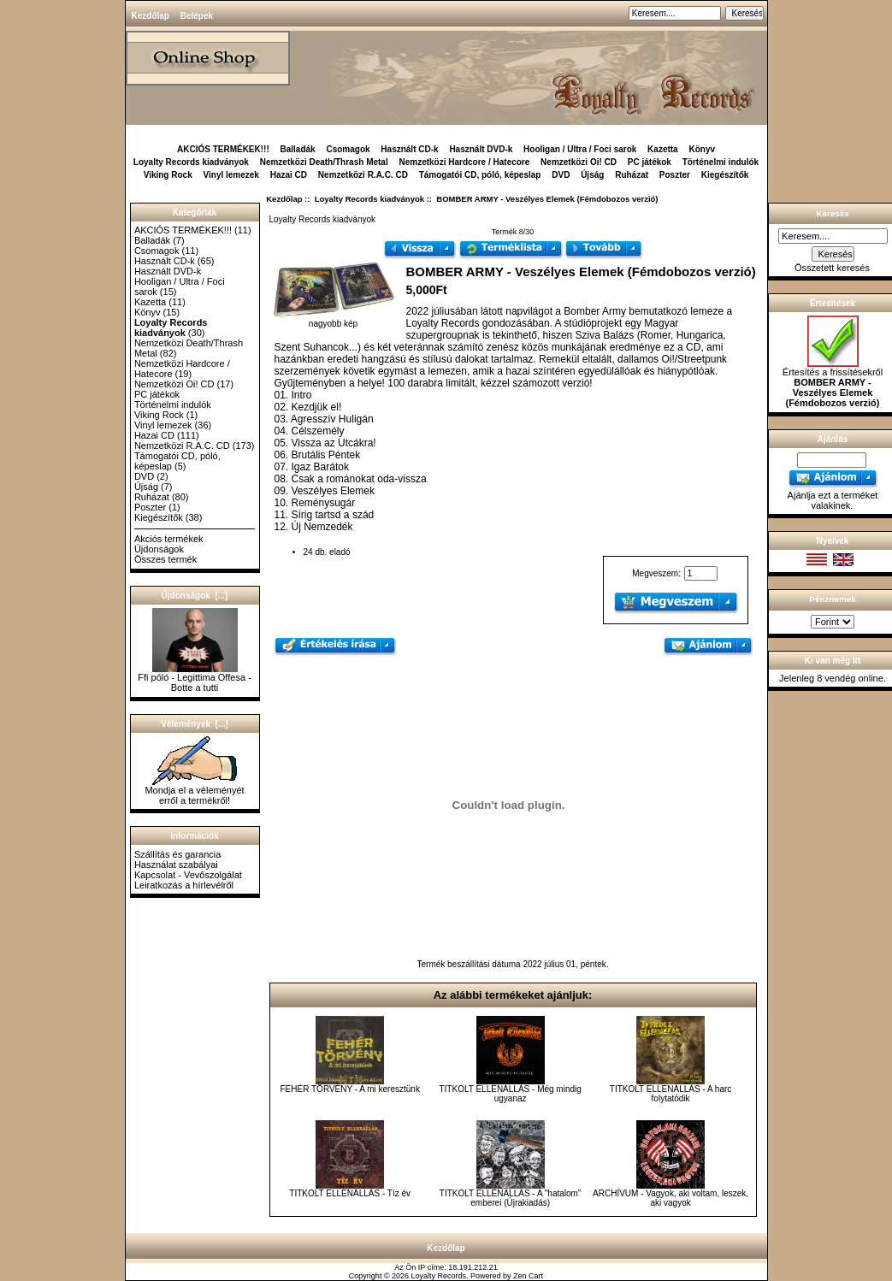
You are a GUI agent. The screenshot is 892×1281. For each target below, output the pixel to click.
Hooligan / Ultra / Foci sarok (579, 149)
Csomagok (347, 149)
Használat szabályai (176, 864)
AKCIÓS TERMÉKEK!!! (223, 149)
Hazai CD (288, 175)
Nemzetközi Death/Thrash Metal (324, 162)
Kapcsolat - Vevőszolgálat (188, 875)
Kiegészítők (725, 175)
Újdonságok (159, 549)
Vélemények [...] (194, 724)
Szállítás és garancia (178, 854)
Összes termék (165, 559)
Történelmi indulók (720, 162)
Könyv (701, 149)
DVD (561, 175)
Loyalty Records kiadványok (369, 199)
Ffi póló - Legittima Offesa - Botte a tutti (194, 678)
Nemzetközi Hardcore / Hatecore (464, 162)
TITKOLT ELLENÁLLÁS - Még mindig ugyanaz (510, 1093)
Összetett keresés (832, 268)
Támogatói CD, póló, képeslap (480, 175)
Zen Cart (528, 1276)
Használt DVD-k (480, 149)
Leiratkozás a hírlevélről (183, 885)
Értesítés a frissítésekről (833, 383)
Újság (592, 175)
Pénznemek (832, 599)
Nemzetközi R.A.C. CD (363, 175)
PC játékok (649, 162)
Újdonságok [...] (195, 595)
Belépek (196, 16)
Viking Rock (168, 175)
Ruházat (631, 175)
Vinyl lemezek (231, 175)
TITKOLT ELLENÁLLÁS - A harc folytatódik (670, 1093)
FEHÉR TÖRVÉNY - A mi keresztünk (350, 1089)
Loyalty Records (439, 1276)
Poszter (674, 175)
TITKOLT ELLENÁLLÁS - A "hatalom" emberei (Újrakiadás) (511, 1198)
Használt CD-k (409, 149)
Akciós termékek (169, 539)
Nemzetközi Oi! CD (579, 162)
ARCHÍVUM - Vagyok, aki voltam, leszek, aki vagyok (670, 1198)
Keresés (832, 213)
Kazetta (662, 149)
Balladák (298, 149)
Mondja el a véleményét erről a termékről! (194, 791)
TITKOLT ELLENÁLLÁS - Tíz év (350, 1193)
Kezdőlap (150, 16)
